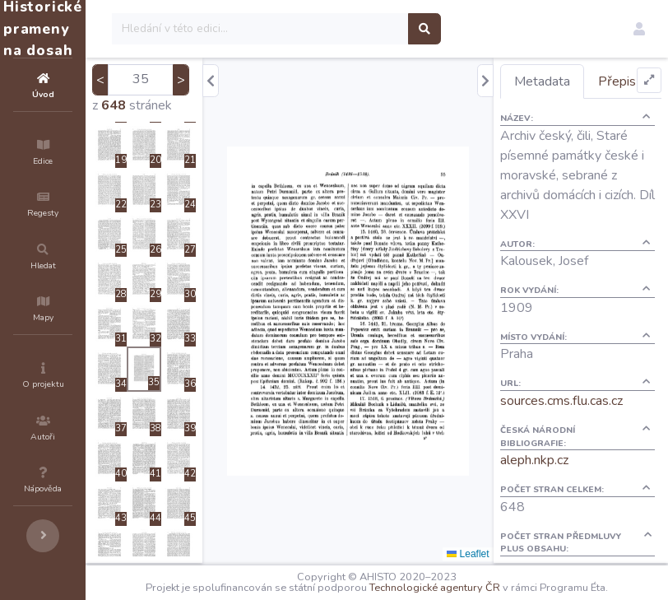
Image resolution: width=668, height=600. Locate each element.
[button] (639, 29)
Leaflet (497, 554)
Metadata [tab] (572, 81)
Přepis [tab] (563, 115)
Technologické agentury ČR (494, 585)
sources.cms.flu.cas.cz (591, 454)
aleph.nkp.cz (564, 514)
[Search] (359, 28)
